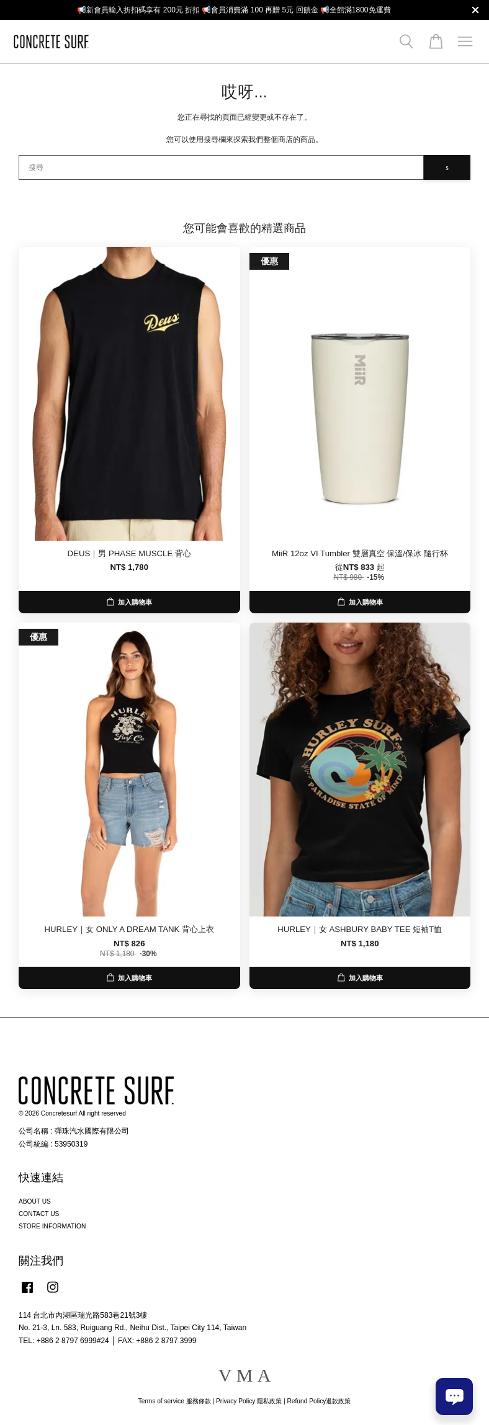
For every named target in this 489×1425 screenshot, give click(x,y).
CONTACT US (39, 1213)
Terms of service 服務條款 (174, 1401)
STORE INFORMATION (52, 1226)
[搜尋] (221, 167)
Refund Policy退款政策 (319, 1401)
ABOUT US (35, 1201)
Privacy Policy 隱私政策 (249, 1401)
